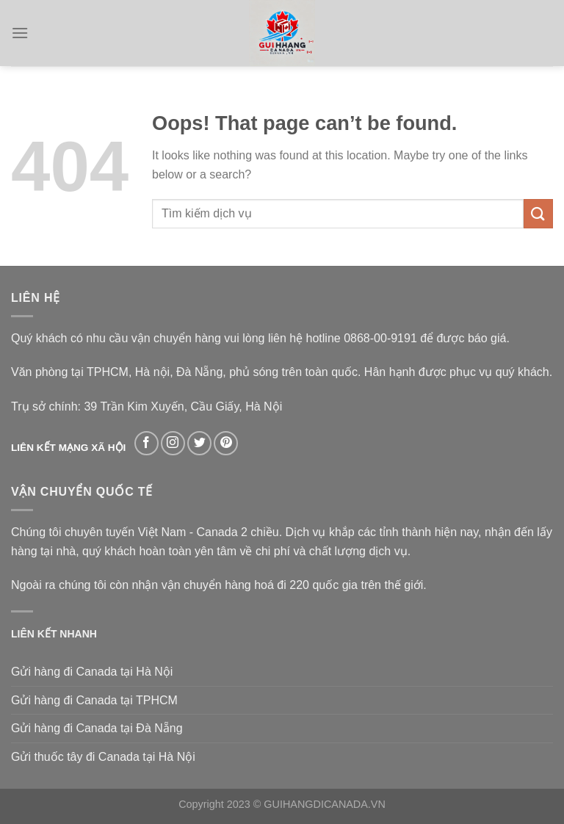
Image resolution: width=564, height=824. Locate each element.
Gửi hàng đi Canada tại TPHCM (94, 700)
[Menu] (20, 33)
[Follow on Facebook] (146, 443)
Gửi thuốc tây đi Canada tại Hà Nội (103, 757)
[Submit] (538, 213)
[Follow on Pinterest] (226, 443)
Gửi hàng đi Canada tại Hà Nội (92, 671)
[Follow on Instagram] (173, 443)
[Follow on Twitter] (199, 443)
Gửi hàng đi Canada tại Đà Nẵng (97, 728)
